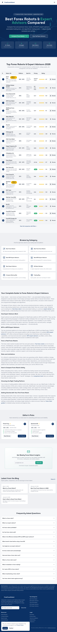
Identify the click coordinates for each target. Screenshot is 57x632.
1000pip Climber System (10, 86)
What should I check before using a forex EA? (28, 541)
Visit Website (22, 436)
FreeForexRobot (8, 2)
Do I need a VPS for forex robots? (28, 569)
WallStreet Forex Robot (10, 108)
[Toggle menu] (54, 2)
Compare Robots (4, 616)
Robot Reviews (4, 614)
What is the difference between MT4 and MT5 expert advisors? (28, 536)
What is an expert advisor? (28, 523)
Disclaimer (32, 614)
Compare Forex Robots (19, 36)
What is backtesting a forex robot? (28, 573)
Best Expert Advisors (34, 600)
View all (53, 479)
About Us (3, 621)
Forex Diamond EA (10, 93)
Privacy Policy (33, 616)
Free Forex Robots (33, 602)
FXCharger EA (9, 132)
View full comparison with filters (28, 226)
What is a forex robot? (28, 518)
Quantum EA (8, 182)
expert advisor (48, 309)
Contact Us (32, 621)
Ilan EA (7, 204)
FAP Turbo (8, 190)
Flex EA (8, 125)
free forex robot (16, 309)
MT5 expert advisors (32, 336)
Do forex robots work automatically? (28, 550)
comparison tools (38, 376)
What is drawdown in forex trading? (28, 564)
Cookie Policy (32, 620)
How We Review (4, 620)
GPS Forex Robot (10, 101)
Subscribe (39, 462)
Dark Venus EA (9, 167)
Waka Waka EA (10, 116)
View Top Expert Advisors (38, 36)
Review (53, 79)
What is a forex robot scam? (28, 560)
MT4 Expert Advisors (34, 604)
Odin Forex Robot (10, 139)
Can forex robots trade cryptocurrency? (28, 578)
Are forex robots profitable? (28, 527)
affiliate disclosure (52, 627)
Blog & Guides (4, 618)
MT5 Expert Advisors (34, 606)
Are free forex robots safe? (28, 532)
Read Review (7, 436)
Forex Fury (7, 77)
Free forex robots (39, 344)
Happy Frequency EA (11, 146)
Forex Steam (9, 160)
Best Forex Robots (33, 598)
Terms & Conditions (34, 618)
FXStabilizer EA (10, 153)
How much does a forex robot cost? (28, 555)
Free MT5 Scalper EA (11, 218)
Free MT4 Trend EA (11, 211)
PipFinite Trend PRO (11, 197)
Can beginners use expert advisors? (28, 546)
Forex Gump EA (10, 174)
